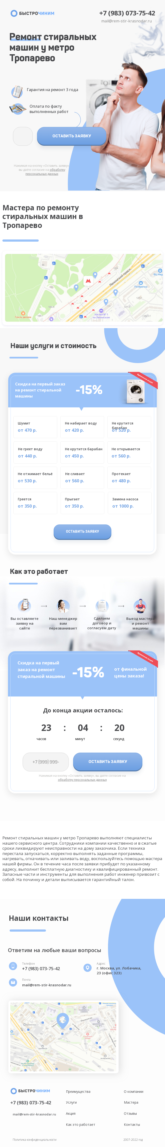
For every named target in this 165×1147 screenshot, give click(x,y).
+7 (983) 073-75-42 (127, 12)
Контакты (132, 1124)
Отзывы (130, 1113)
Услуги (71, 1102)
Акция (71, 1113)
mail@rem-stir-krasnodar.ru (126, 21)
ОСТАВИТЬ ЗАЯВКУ (71, 135)
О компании (133, 1091)
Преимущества (78, 1091)
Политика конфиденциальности (35, 1140)
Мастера (131, 1102)
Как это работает (80, 1124)
